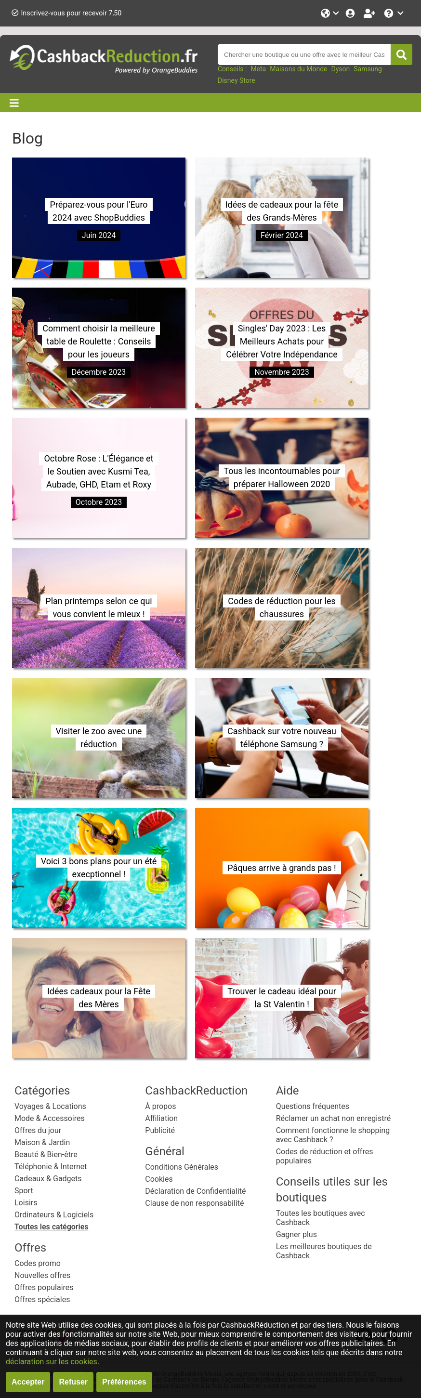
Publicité (160, 1130)
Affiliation (161, 1118)
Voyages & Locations (50, 1106)
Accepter (28, 1382)
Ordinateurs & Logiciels (53, 1214)
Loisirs (25, 1202)
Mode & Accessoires (49, 1118)
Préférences (124, 1382)
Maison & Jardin (42, 1142)
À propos (160, 1106)
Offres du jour (37, 1130)
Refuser (73, 1382)
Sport (23, 1190)
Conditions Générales (181, 1167)
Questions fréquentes (312, 1106)
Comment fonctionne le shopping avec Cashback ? (333, 1135)
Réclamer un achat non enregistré (333, 1118)
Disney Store (236, 80)
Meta (258, 69)
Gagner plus (296, 1234)
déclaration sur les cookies (51, 1361)
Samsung (368, 69)
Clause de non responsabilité (194, 1203)
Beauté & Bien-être (46, 1154)
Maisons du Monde (298, 69)
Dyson (340, 69)
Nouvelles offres (42, 1275)
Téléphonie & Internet (50, 1166)
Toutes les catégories (51, 1226)
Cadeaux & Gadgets (48, 1178)
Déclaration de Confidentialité (195, 1191)
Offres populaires (44, 1287)
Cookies (158, 1179)
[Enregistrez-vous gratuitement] (370, 13)
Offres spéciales (42, 1299)
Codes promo (37, 1263)
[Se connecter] (351, 13)
